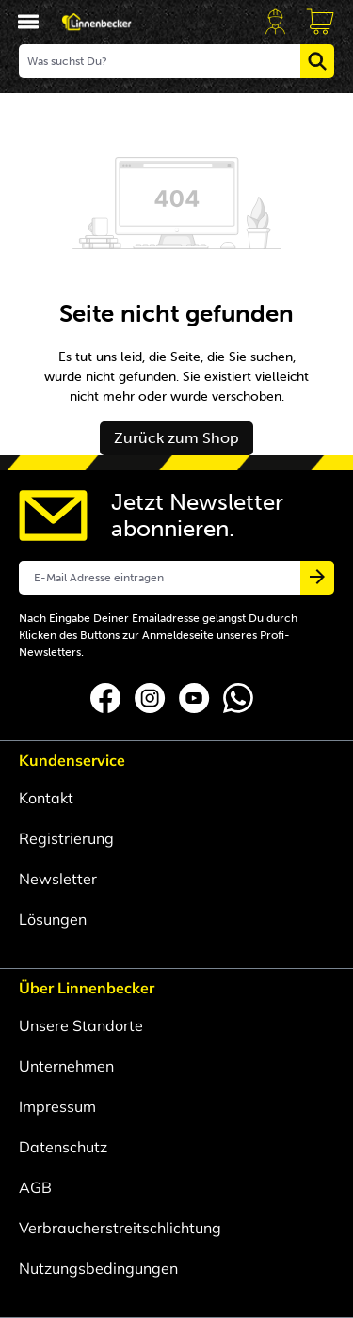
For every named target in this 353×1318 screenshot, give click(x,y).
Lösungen (53, 919)
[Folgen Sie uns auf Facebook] (107, 696)
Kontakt (46, 797)
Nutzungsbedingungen (98, 1268)
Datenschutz (63, 1146)
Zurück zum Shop (176, 438)
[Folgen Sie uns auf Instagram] (152, 696)
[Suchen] (317, 61)
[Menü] (28, 22)
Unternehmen (66, 1065)
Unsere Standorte (81, 1025)
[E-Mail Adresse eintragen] (160, 578)
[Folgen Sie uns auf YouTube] (196, 696)
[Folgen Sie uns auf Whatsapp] (238, 696)
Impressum (57, 1106)
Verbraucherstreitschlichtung (120, 1227)
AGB (35, 1187)
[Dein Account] (275, 22)
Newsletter (58, 878)
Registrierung (66, 838)
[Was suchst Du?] (160, 61)
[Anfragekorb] (320, 22)
